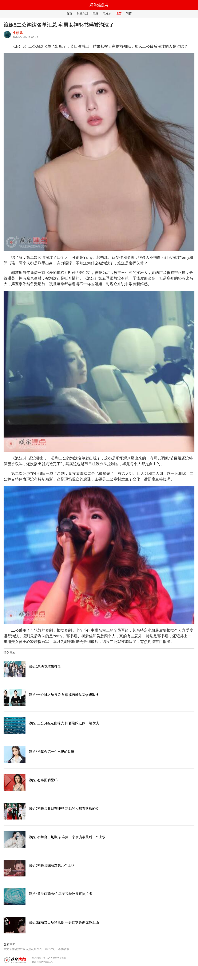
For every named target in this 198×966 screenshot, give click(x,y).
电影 (95, 13)
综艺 (119, 13)
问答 (129, 13)
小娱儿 (18, 33)
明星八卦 (82, 13)
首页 (69, 13)
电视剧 (107, 13)
